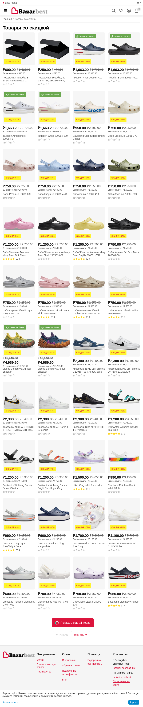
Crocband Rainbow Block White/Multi (121, 487)
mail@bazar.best (122, 677)
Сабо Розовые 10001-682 (17, 194)
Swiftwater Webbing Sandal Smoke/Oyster (17, 487)
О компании (69, 660)
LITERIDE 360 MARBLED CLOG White (122, 545)
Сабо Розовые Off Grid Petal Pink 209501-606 (53, 312)
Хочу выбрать (10, 702)
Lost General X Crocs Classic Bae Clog (89, 545)
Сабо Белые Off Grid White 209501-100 (123, 312)
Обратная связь (71, 665)
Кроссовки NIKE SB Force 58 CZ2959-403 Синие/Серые (89, 370)
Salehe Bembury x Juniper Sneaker (17, 370)
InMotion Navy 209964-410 (87, 77)
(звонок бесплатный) (124, 668)
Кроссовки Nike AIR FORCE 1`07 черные (88, 428)
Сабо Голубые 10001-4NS (52, 194)
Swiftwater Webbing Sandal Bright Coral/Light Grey (52, 487)
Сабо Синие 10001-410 (86, 194)
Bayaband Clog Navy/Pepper (123, 601)
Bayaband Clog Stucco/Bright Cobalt (89, 137)
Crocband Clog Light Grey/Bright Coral (14, 545)
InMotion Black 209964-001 (122, 77)
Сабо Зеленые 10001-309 (122, 194)
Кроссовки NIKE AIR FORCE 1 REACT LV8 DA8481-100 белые (18, 429)
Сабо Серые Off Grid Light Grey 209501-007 (17, 312)
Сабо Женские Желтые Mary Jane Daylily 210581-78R (89, 254)
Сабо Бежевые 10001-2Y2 (122, 135)
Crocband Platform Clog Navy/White (51, 545)
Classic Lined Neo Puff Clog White (53, 603)
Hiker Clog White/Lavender (87, 485)
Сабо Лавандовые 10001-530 (87, 603)
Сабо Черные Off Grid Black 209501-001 (123, 254)
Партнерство (44, 671)
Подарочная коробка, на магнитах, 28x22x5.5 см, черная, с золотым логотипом (51, 79)
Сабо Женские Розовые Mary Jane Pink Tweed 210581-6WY (16, 254)
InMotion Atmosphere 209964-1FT (14, 137)
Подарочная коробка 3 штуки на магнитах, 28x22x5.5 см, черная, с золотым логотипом (16, 79)
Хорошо (133, 702)
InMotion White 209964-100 (53, 135)
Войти (40, 659)
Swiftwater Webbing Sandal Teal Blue (123, 428)
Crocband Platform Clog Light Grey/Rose (19, 603)
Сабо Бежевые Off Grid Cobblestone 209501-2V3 (87, 312)
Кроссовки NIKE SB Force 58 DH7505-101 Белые (124, 370)
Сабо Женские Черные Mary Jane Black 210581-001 (54, 254)
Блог (64, 679)
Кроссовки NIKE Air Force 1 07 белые (53, 428)
